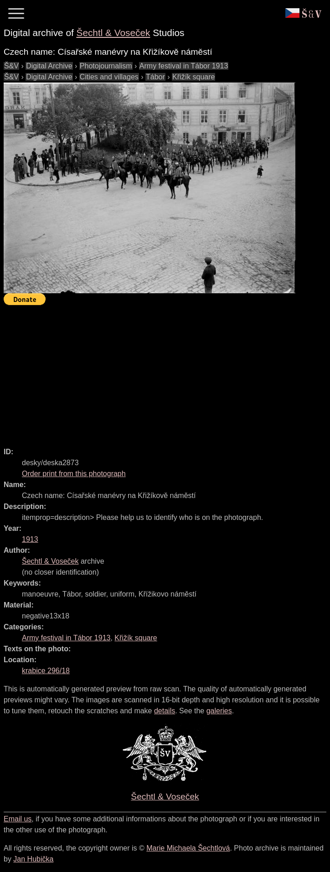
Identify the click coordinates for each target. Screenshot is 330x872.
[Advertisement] (167, 372)
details (164, 711)
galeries (219, 711)
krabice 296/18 (46, 671)
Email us (17, 819)
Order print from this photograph (74, 474)
